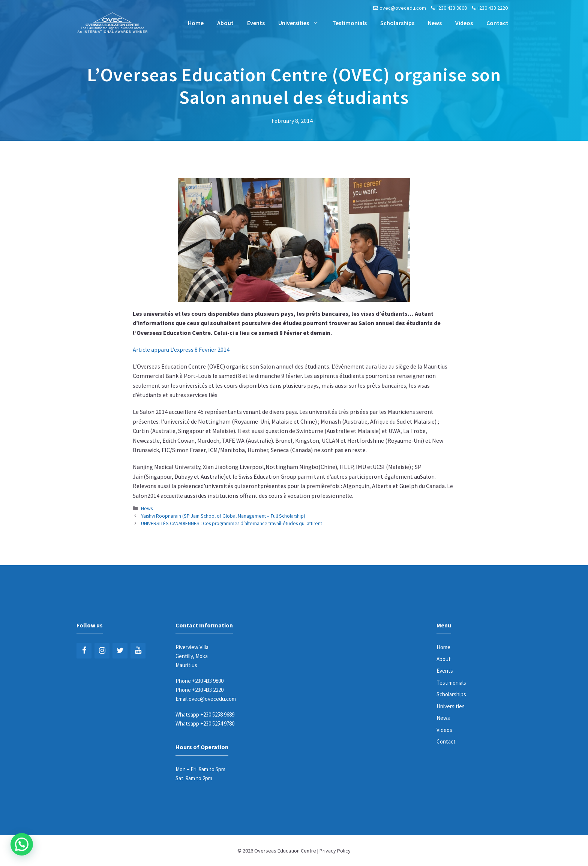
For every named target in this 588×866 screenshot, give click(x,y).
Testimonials (349, 23)
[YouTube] (138, 650)
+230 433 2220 (492, 7)
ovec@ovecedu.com (403, 7)
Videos (464, 23)
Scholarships (397, 23)
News (435, 23)
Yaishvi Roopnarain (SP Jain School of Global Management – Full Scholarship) (223, 516)
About (225, 23)
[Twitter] (120, 650)
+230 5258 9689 (217, 714)
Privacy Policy (335, 850)
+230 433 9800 (451, 7)
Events (256, 23)
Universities (302, 22)
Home (196, 23)
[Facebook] (84, 650)
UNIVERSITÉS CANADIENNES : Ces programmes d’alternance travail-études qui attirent (231, 523)
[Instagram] (102, 650)
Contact (497, 23)
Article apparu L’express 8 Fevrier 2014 (181, 349)
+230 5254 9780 (217, 723)
